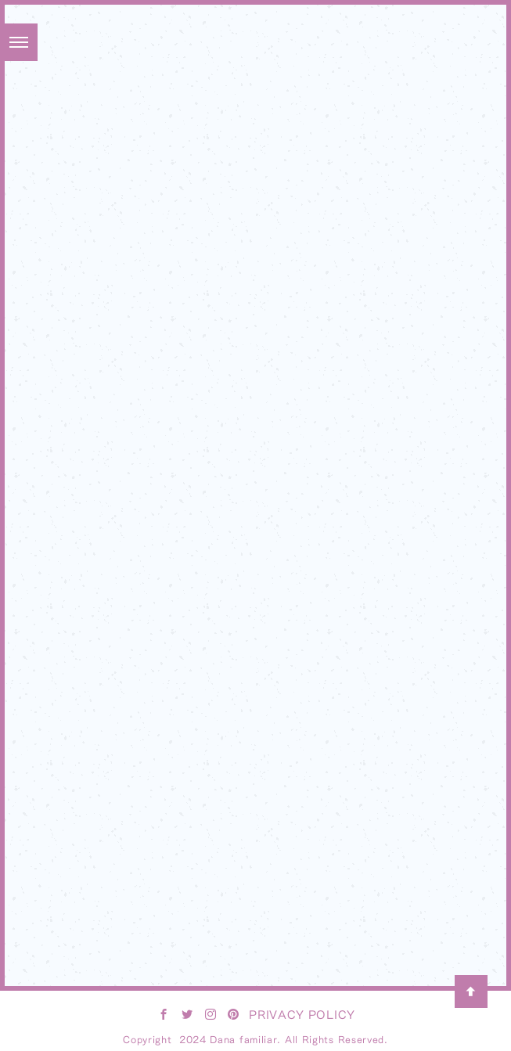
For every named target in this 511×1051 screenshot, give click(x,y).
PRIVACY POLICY (302, 1014)
